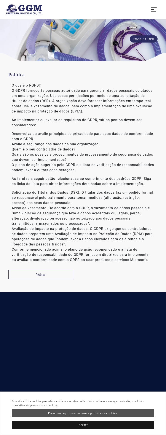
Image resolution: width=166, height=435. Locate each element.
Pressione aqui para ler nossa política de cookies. (83, 413)
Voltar (41, 274)
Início (137, 39)
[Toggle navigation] (154, 9)
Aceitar (82, 425)
